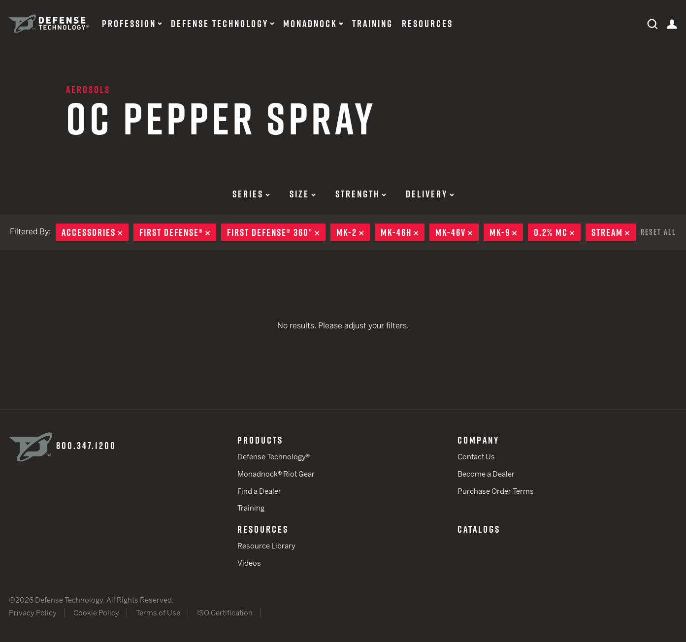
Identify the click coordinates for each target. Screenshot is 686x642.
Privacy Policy (33, 612)
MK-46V (457, 232)
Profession (129, 24)
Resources (427, 24)
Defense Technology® (273, 456)
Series (251, 194)
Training (372, 24)
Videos (249, 563)
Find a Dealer (259, 491)
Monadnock (310, 24)
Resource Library (266, 545)
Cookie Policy (96, 612)
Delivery (430, 194)
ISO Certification (225, 612)
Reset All (658, 231)
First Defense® (177, 232)
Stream (613, 232)
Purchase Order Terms (495, 491)
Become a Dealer (486, 474)
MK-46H (403, 232)
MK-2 (353, 232)
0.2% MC (557, 232)
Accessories (95, 232)
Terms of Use (158, 612)
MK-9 (506, 232)
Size (303, 194)
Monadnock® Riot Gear (276, 474)
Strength (360, 194)
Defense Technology (219, 24)
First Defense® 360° (276, 232)
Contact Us (476, 456)
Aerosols (88, 89)
